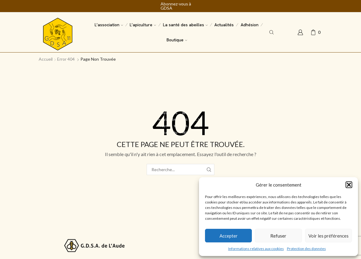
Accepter (229, 235)
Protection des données (306, 248)
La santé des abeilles (185, 24)
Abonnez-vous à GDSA (176, 6)
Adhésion (250, 24)
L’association (109, 24)
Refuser (278, 235)
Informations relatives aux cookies (256, 248)
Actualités (224, 24)
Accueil (46, 59)
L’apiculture (143, 24)
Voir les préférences (328, 235)
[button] (349, 185)
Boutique (177, 40)
